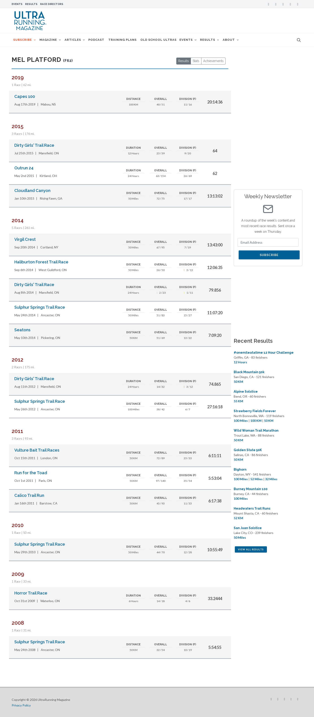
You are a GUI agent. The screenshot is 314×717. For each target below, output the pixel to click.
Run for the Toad (30, 472)
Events (17, 4)
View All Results (251, 549)
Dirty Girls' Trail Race (34, 145)
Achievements (213, 61)
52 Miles (256, 479)
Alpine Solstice (246, 391)
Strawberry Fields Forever (255, 411)
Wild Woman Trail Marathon (256, 430)
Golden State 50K (248, 450)
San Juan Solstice (248, 528)
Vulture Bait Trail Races (36, 450)
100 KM (256, 420)
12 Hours (240, 362)
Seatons (22, 329)
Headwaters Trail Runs (252, 508)
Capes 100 (24, 96)
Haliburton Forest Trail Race (41, 262)
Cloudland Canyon (32, 190)
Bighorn (240, 469)
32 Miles (271, 479)
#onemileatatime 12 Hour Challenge (264, 352)
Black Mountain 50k (249, 372)
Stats (196, 61)
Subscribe (269, 255)
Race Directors (51, 4)
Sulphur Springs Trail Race (39, 307)
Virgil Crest (25, 239)
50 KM (238, 381)
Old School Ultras (168, 39)
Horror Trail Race (30, 593)
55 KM (238, 401)
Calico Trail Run (29, 495)
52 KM (238, 518)
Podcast (104, 39)
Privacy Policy (21, 705)
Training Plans (131, 39)
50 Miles (240, 537)
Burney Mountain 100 (251, 489)
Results (31, 4)
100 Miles (241, 420)
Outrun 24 (23, 168)
